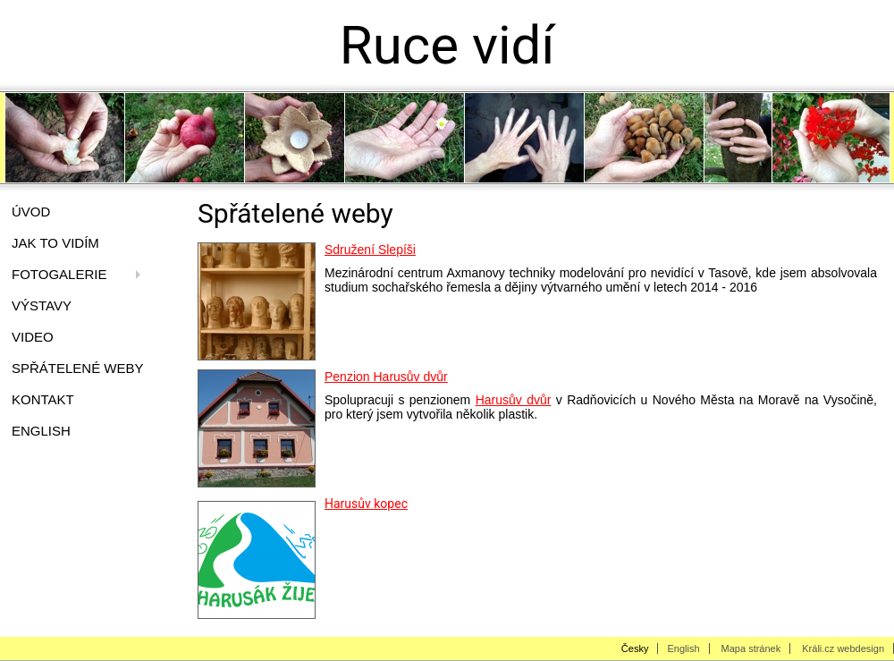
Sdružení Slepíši (370, 249)
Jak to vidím (55, 242)
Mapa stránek (751, 648)
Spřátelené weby (78, 368)
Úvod (31, 211)
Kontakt (43, 399)
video (33, 336)
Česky (635, 648)
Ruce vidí (447, 45)
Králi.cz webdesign (843, 648)
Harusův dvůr (514, 400)
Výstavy (42, 305)
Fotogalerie (59, 274)
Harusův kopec (366, 503)
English (41, 430)
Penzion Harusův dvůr (386, 376)
